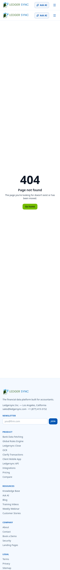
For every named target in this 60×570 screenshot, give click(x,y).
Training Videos (11, 504)
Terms (6, 559)
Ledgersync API (11, 463)
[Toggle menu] (54, 5)
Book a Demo (10, 536)
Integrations (9, 467)
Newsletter (9, 416)
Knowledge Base (11, 490)
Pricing (6, 472)
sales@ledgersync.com (14, 409)
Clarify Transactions (13, 454)
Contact (7, 531)
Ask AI (41, 5)
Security (7, 540)
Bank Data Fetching (13, 436)
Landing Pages (10, 545)
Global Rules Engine (13, 441)
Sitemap (7, 568)
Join (53, 421)
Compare (7, 476)
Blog (5, 499)
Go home (30, 206)
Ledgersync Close (12, 445)
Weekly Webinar (11, 508)
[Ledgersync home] (16, 5)
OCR (5, 450)
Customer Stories (12, 513)
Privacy (6, 563)
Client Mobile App (12, 459)
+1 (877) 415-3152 (37, 409)
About (6, 527)
